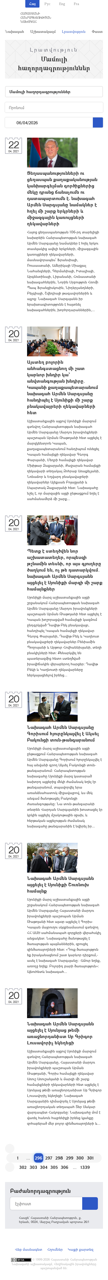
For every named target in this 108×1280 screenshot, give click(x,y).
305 (54, 1167)
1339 (85, 1167)
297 (48, 1158)
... (11, 122)
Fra (76, 3)
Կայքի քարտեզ (80, 1249)
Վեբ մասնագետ (28, 1249)
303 (33, 1167)
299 (69, 1158)
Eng (62, 3)
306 (64, 1167)
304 (44, 1167)
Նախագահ (14, 31)
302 (23, 1167)
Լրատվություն (73, 31)
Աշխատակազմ (43, 31)
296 (38, 1158)
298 (59, 1158)
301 (90, 1158)
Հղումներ (55, 1249)
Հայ (32, 3)
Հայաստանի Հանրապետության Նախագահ (35, 17)
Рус (47, 3)
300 (80, 1158)
